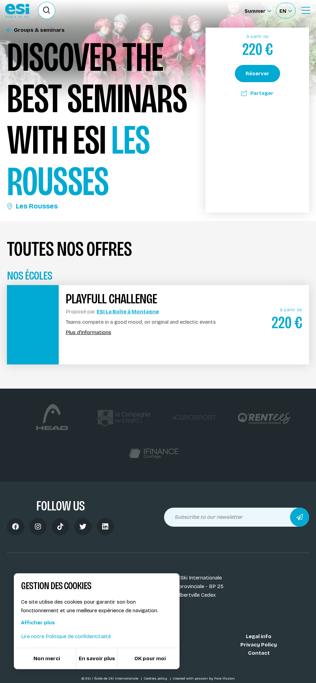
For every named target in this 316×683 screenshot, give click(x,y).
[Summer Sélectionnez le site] (258, 10)
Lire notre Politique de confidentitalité (66, 636)
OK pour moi (150, 658)
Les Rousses (32, 206)
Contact (259, 653)
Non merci (46, 658)
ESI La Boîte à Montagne (128, 312)
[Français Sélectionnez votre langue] (285, 10)
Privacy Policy (258, 645)
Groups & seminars (36, 30)
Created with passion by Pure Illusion (204, 678)
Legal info (258, 636)
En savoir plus (97, 658)
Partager (257, 93)
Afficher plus (38, 622)
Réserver (257, 73)
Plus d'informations (88, 332)
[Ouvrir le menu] (305, 10)
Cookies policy (156, 678)
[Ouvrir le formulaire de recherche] (46, 10)
